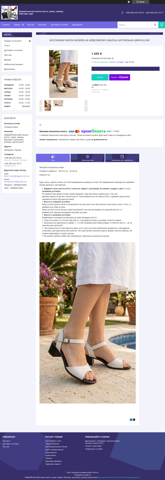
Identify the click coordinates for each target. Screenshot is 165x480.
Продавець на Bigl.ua (82, 475)
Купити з (119, 77)
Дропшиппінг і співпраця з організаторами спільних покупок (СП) (102, 442)
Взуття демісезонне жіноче (56, 447)
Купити (100, 77)
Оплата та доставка (93, 446)
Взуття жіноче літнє (53, 441)
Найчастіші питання (13, 64)
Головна (5, 25)
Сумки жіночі (50, 455)
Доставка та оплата (59, 25)
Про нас (30, 25)
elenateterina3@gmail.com (15, 182)
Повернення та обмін (94, 449)
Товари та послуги (12, 41)
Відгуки (7, 60)
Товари (17, 25)
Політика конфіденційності (130, 477)
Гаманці (48, 458)
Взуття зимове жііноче (54, 450)
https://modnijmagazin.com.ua (16, 176)
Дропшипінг (77, 25)
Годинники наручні (52, 464)
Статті (7, 45)
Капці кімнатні (51, 452)
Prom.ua (95, 472)
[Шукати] (155, 24)
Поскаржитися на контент (108, 477)
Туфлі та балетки (52, 444)
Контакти (42, 25)
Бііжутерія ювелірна (53, 461)
